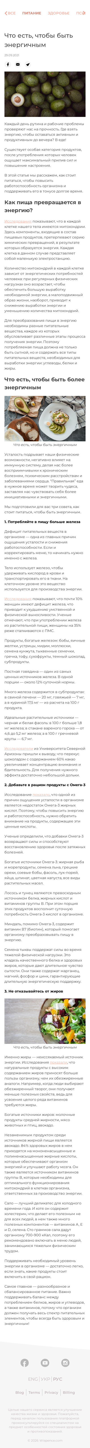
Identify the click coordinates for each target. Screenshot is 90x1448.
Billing (69, 1392)
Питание (31, 13)
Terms (34, 1392)
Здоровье (59, 13)
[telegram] (30, 64)
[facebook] (9, 64)
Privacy (51, 1392)
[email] (19, 64)
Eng (33, 1379)
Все (12, 13)
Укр (45, 1379)
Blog (19, 1392)
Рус (57, 1379)
